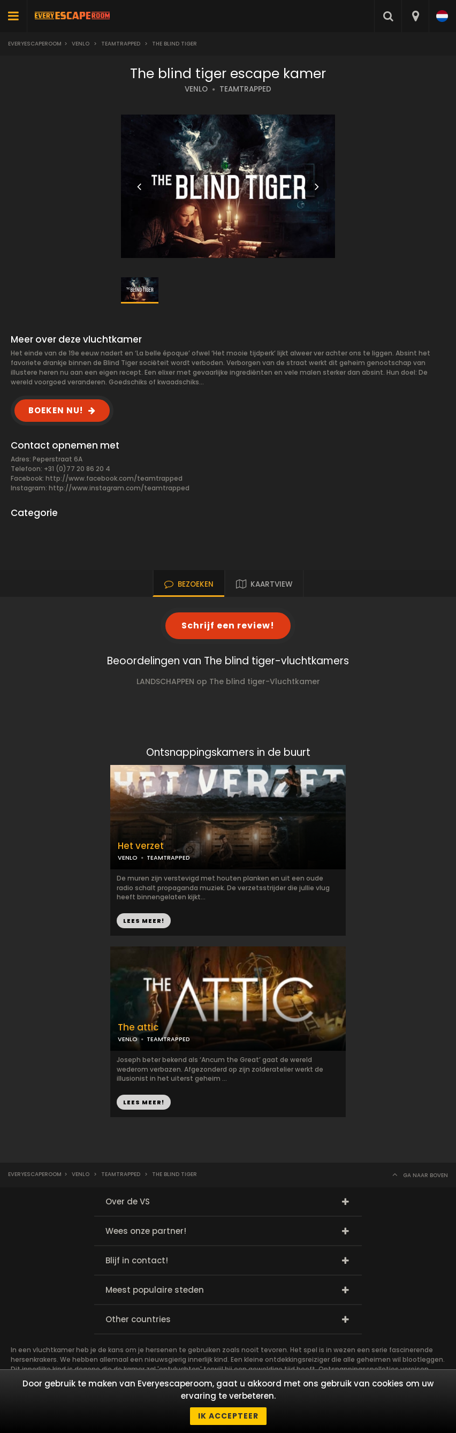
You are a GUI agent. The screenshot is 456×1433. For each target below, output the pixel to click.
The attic (138, 1027)
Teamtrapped (120, 44)
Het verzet (141, 846)
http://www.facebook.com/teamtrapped (114, 478)
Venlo (80, 44)
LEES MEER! (143, 920)
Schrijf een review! (228, 625)
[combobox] (415, 16)
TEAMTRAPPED (245, 89)
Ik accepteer (228, 1416)
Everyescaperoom (35, 44)
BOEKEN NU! (55, 410)
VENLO (196, 89)
